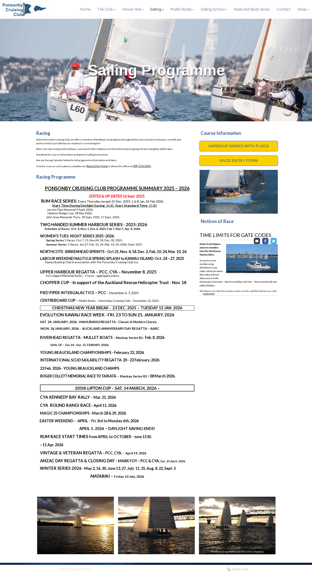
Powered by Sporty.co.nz (74, 569)
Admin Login (237, 569)
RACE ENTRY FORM (239, 160)
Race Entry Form (97, 166)
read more (209, 293)
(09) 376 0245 (142, 166)
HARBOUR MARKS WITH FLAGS (239, 146)
